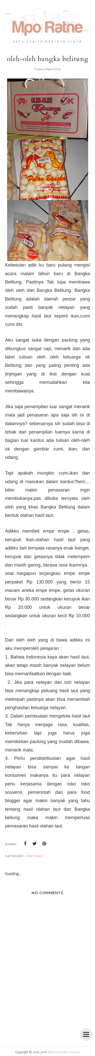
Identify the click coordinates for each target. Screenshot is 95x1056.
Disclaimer (72, 1052)
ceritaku (34, 856)
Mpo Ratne (55, 1052)
